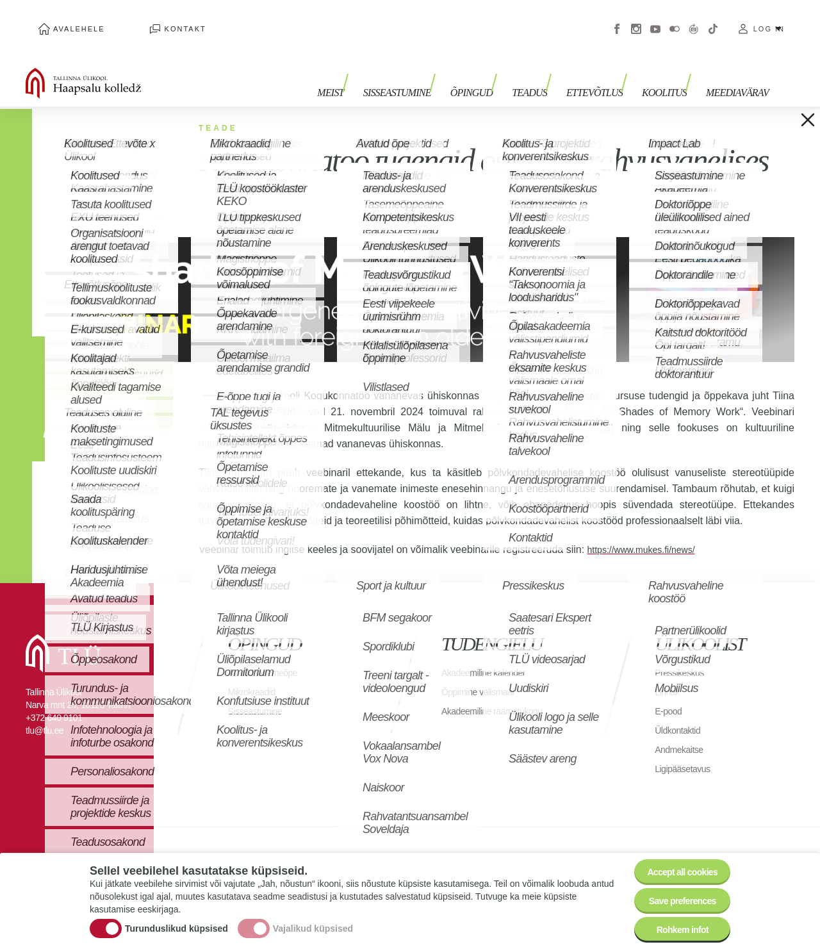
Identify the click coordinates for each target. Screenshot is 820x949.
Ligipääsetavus (687, 749)
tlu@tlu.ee (44, 711)
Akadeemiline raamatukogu (499, 691)
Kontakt (147, 19)
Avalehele (66, 19)
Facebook (617, 19)
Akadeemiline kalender (489, 653)
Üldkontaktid (681, 711)
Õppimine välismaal (483, 672)
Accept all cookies (674, 855)
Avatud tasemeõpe (268, 653)
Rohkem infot (674, 926)
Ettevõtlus (607, 68)
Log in (769, 19)
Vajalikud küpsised (313, 919)
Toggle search (801, 64)
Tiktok (713, 19)
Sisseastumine (429, 68)
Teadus (548, 68)
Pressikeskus (683, 653)
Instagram (636, 19)
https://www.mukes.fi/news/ (648, 530)
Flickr (674, 19)
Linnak (669, 672)
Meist (369, 68)
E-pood (670, 691)
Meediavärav (737, 68)
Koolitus (670, 68)
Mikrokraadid (255, 672)
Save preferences (674, 891)
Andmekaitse (682, 730)
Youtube (655, 19)
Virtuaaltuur (693, 19)
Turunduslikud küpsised (176, 919)
